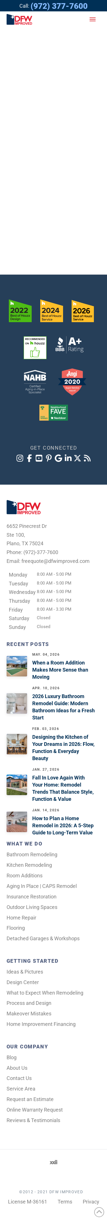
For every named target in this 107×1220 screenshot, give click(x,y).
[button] (93, 19)
